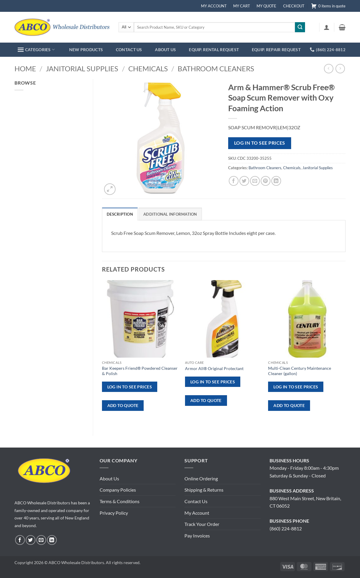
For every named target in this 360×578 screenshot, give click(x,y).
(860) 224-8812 (286, 528)
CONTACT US (129, 49)
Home (25, 68)
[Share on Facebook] (234, 181)
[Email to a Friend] (255, 181)
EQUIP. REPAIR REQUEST (276, 49)
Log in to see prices (259, 143)
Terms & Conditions (120, 501)
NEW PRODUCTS (86, 49)
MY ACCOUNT (214, 6)
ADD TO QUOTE (123, 405)
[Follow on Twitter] (30, 540)
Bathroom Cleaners (216, 68)
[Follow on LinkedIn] (52, 540)
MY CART (241, 6)
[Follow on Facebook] (20, 540)
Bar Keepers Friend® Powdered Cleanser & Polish (140, 371)
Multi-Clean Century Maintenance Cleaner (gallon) (299, 371)
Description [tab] (120, 214)
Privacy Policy (114, 513)
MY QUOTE (266, 6)
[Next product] (328, 68)
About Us (109, 478)
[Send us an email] (41, 540)
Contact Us (195, 501)
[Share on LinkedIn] (276, 181)
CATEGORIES (36, 49)
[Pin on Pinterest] (265, 181)
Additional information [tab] (170, 214)
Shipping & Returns (203, 490)
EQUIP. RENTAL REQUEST (214, 49)
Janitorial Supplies (82, 68)
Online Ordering (201, 478)
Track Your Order (201, 524)
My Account (196, 513)
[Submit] (300, 27)
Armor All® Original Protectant (214, 368)
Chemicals (148, 68)
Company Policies (118, 490)
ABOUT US (165, 49)
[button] (327, 27)
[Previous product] (340, 68)
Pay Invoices (197, 535)
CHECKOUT (293, 6)
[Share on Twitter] (244, 181)
